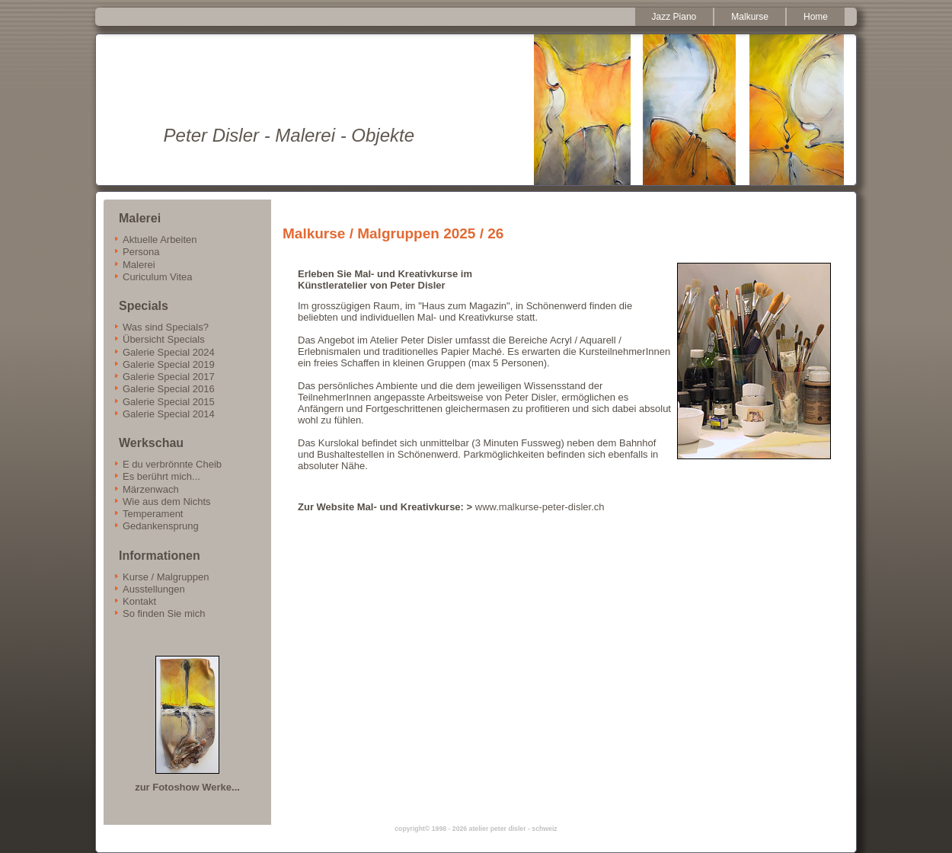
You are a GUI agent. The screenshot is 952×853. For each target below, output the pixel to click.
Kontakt (139, 601)
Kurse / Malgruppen (166, 577)
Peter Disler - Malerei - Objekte (289, 135)
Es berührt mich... (161, 476)
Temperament (153, 513)
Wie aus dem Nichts (167, 501)
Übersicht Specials (164, 339)
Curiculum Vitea (158, 277)
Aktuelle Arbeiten (160, 239)
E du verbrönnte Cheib (172, 464)
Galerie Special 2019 (169, 364)
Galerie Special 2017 (169, 376)
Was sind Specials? (166, 327)
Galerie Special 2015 (169, 401)
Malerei (139, 264)
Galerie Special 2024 (169, 352)
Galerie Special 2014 (169, 414)
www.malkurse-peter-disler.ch (541, 507)
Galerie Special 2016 (169, 389)
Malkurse (749, 16)
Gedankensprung (161, 526)
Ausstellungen (154, 589)
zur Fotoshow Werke (183, 787)
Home (815, 16)
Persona (141, 251)
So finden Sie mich (164, 613)
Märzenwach (151, 489)
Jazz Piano (674, 16)
